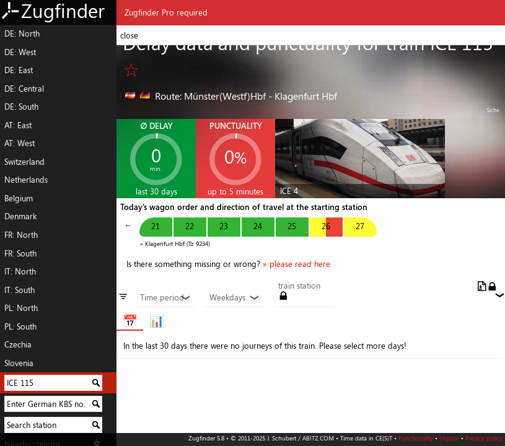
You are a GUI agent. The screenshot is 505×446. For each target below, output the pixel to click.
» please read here (296, 263)
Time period (165, 298)
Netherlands (26, 179)
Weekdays (234, 298)
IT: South (19, 289)
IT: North (20, 271)
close (129, 35)
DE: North (22, 33)
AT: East (18, 125)
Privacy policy (484, 438)
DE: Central (24, 88)
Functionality (415, 438)
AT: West (19, 143)
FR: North (21, 234)
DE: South (21, 106)
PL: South (20, 326)
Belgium (18, 198)
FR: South (20, 253)
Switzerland (24, 161)
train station (299, 286)
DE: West (20, 52)
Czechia (18, 344)
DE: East (18, 70)
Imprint (449, 438)
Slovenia (18, 363)
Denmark (20, 216)
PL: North (21, 307)
